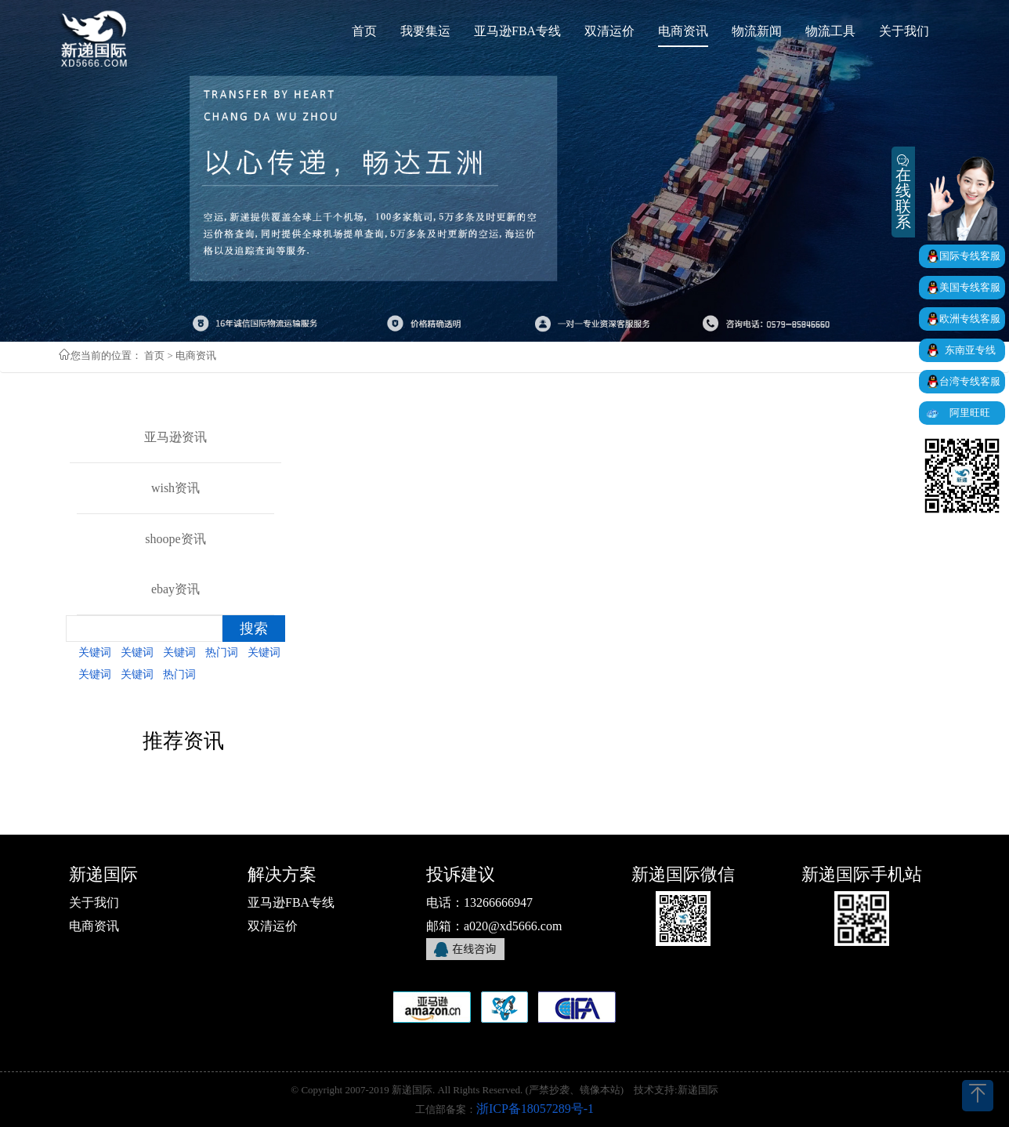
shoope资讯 (175, 538)
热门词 (221, 652)
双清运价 (273, 926)
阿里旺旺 (969, 413)
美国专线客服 (969, 287)
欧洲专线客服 (969, 318)
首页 (154, 355)
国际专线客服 (969, 256)
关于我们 (94, 902)
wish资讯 (175, 488)
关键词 (94, 652)
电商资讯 (94, 926)
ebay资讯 (175, 589)
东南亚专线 (970, 350)
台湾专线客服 (969, 381)
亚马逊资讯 (175, 437)
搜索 (254, 628)
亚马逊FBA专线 (291, 902)
